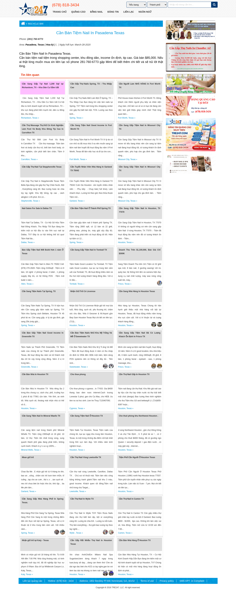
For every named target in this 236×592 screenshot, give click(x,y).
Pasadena (30, 44)
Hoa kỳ (50, 44)
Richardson (26, 118)
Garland (73, 201)
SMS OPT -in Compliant (192, 581)
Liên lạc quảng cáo (32, 581)
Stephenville (26, 201)
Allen (23, 284)
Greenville (25, 367)
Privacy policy (167, 581)
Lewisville (73, 491)
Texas (40, 44)
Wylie (72, 533)
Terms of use (147, 581)
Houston (122, 242)
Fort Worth (122, 118)
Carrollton (25, 159)
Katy (23, 574)
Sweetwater (74, 367)
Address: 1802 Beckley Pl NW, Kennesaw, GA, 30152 (107, 581)
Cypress (73, 408)
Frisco (121, 284)
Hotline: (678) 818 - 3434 (61, 581)
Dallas (24, 242)
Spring (72, 118)
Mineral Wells (27, 450)
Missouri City (123, 159)
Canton (121, 533)
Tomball (72, 284)
